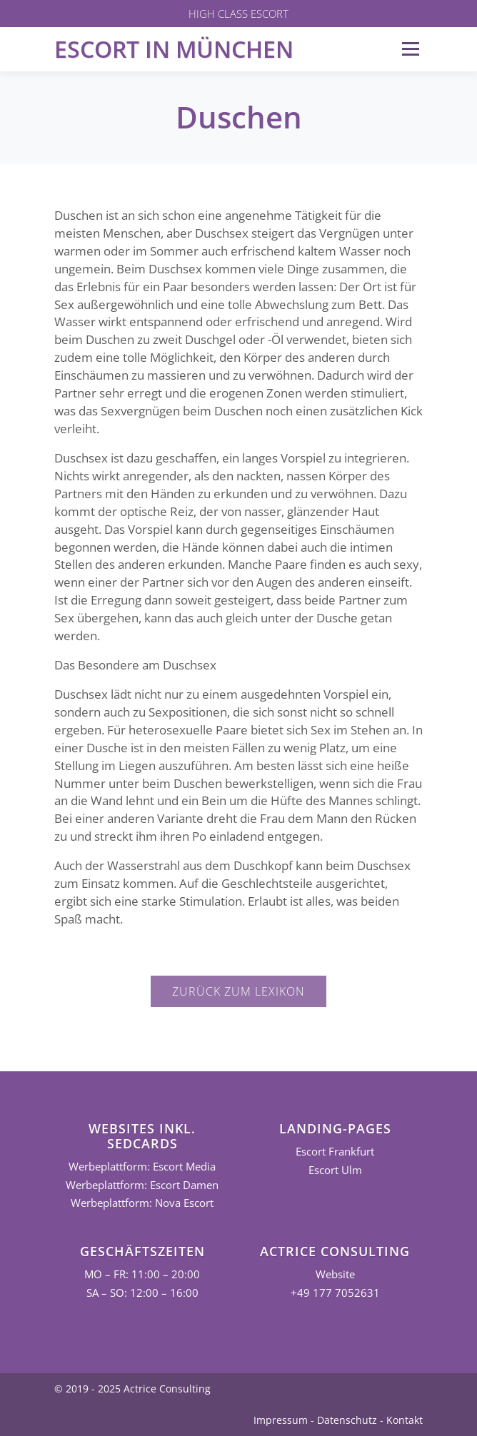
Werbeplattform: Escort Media (142, 1166)
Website (335, 1274)
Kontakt (404, 1420)
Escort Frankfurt (335, 1151)
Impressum (280, 1420)
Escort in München (173, 49)
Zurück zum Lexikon (238, 991)
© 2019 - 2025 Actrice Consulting (132, 1388)
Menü (410, 49)
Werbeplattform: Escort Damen (142, 1185)
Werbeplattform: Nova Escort (142, 1203)
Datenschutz (347, 1420)
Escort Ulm (335, 1170)
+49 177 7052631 (335, 1293)
